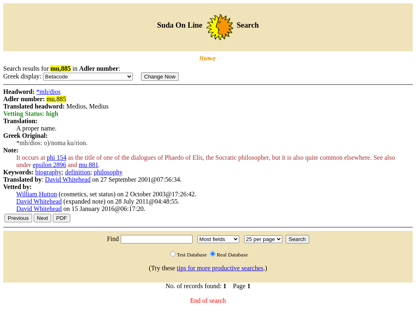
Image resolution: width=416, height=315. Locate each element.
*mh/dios (48, 91)
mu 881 (88, 164)
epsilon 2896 (49, 164)
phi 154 (56, 157)
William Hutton (36, 194)
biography (48, 172)
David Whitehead (68, 179)
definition (77, 172)
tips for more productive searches (220, 268)
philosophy (108, 172)
